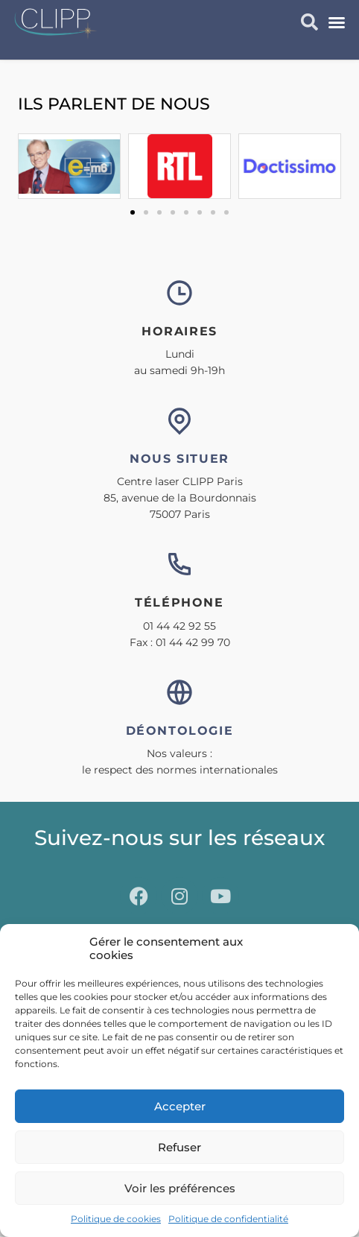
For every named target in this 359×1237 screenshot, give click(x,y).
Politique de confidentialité (228, 1218)
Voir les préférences (179, 1188)
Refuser (179, 1147)
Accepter (180, 1106)
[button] (336, 22)
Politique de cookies (116, 1218)
